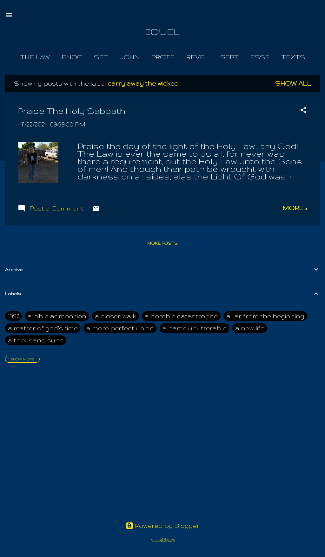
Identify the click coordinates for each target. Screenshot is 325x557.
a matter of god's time (43, 328)
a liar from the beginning (265, 316)
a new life (249, 328)
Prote (163, 57)
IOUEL (162, 31)
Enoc (72, 57)
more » (294, 207)
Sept (229, 57)
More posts (162, 243)
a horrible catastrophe (181, 316)
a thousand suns (35, 340)
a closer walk (115, 316)
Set (101, 57)
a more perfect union (120, 328)
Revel (197, 57)
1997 (13, 316)
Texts (293, 57)
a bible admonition (57, 316)
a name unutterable (194, 328)
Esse (259, 57)
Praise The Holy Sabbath (71, 110)
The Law (35, 57)
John (130, 57)
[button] (303, 110)
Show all (293, 83)
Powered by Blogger (163, 525)
